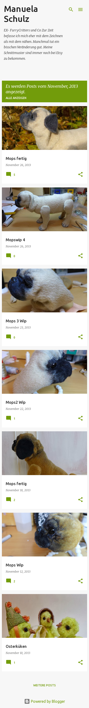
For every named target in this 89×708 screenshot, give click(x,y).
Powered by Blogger (44, 701)
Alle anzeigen (16, 97)
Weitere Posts (44, 685)
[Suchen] (71, 9)
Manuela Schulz (21, 14)
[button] (80, 175)
